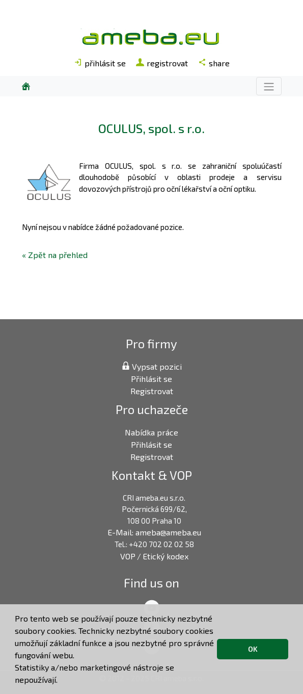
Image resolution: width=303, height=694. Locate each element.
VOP (127, 556)
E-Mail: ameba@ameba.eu (154, 532)
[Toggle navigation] (269, 86)
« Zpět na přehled (55, 255)
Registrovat (151, 391)
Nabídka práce (151, 432)
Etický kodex (165, 556)
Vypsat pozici (152, 366)
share (214, 63)
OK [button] (253, 649)
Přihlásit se (151, 378)
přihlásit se (100, 63)
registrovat (162, 63)
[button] (61, 681)
